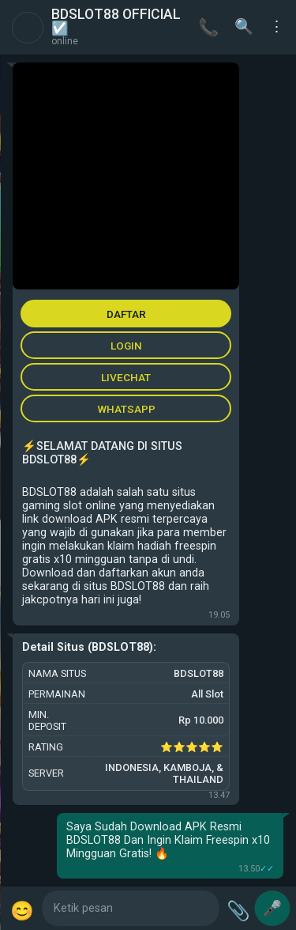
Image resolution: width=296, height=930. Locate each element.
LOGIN (126, 345)
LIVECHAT (126, 377)
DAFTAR (126, 314)
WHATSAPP (126, 409)
